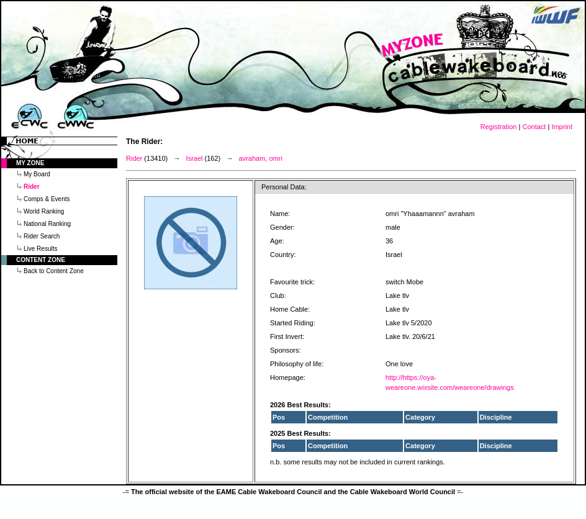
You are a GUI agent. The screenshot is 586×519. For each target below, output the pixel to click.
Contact (534, 126)
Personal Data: (284, 187)
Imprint (561, 126)
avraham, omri (260, 158)
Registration (498, 126)
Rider (134, 158)
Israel (194, 158)
